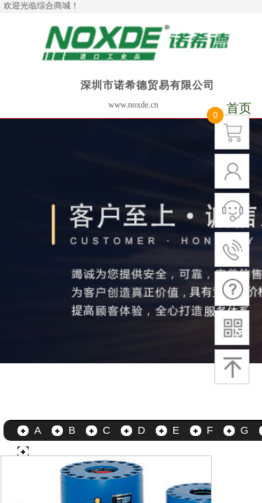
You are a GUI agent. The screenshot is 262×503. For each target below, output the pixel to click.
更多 (44, 451)
